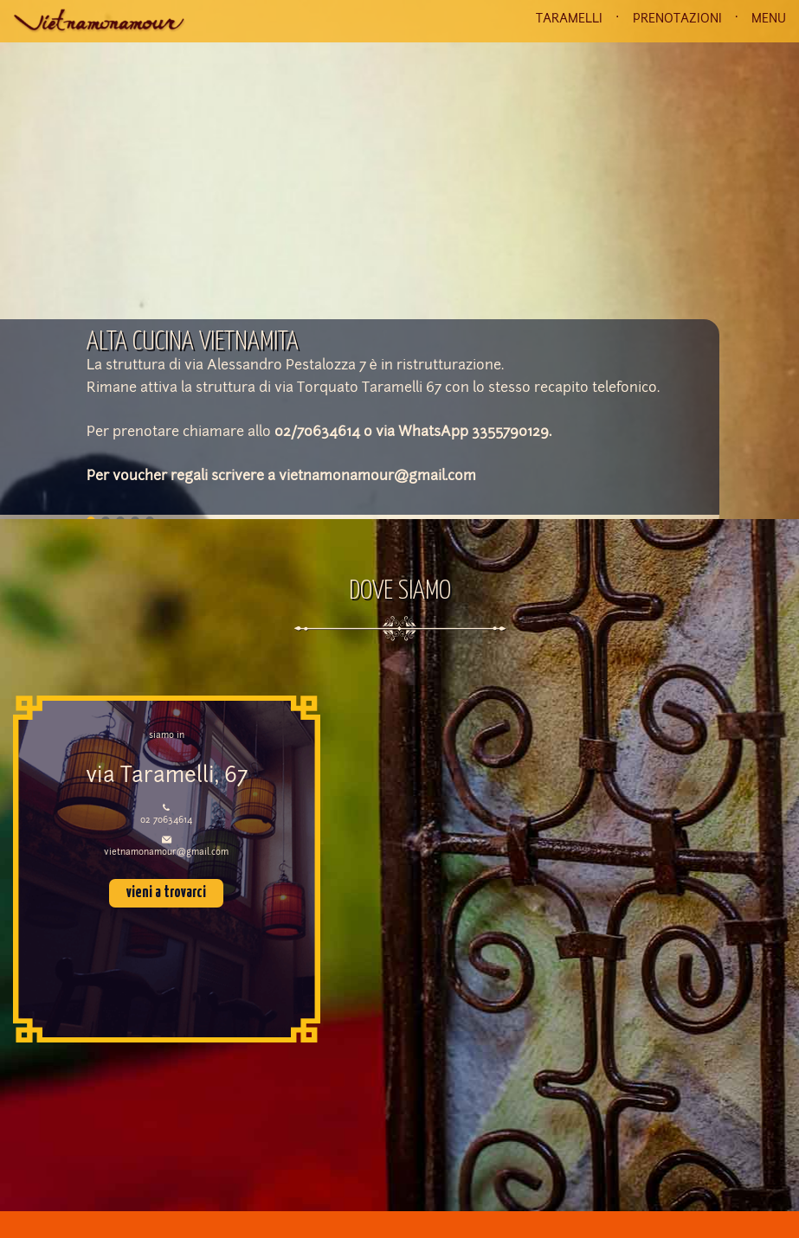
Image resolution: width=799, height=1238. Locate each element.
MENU (768, 19)
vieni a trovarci (166, 893)
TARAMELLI (569, 19)
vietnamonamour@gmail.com (377, 476)
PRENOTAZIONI (677, 19)
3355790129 (510, 432)
